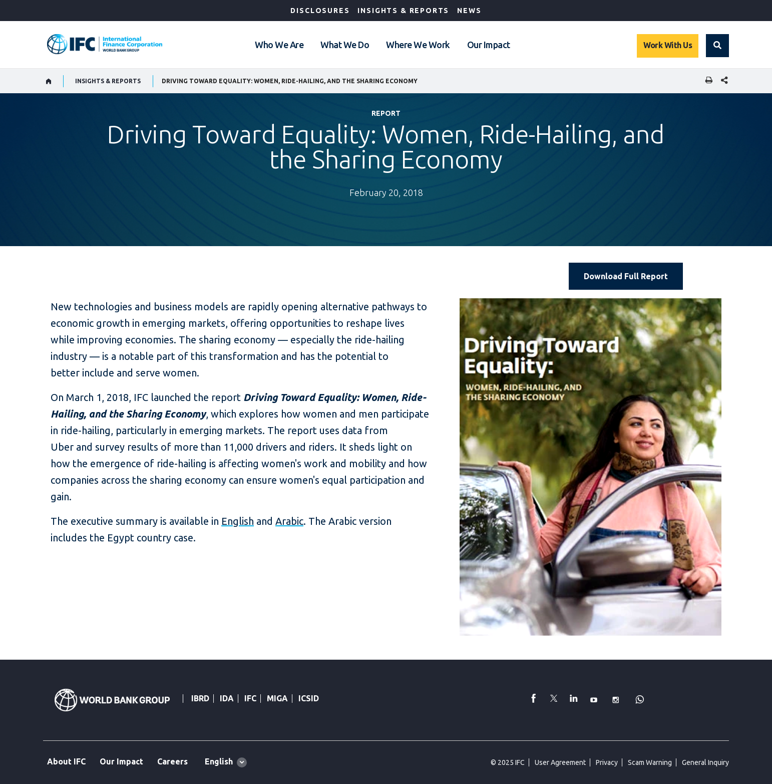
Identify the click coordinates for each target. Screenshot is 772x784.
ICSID (308, 698)
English (237, 521)
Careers (172, 761)
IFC (250, 698)
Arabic (289, 521)
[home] (49, 81)
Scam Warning (650, 762)
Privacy (607, 762)
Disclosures (319, 11)
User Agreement (560, 762)
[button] (717, 45)
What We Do (344, 45)
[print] (706, 81)
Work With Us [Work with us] (667, 45)
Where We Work (418, 45)
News (469, 11)
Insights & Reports (403, 11)
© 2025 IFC (508, 762)
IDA (227, 698)
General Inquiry (705, 762)
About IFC (66, 761)
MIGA (277, 698)
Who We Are (279, 45)
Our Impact (488, 45)
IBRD (200, 698)
